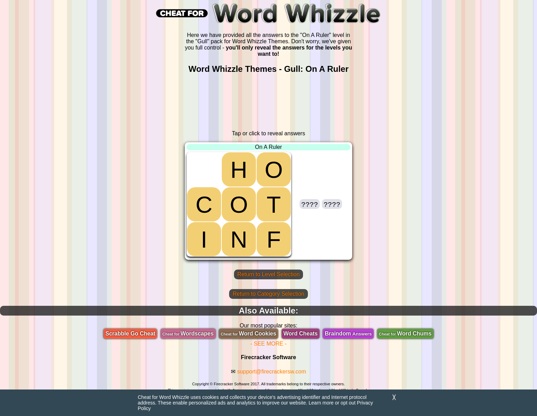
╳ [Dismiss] (394, 397)
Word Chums (405, 333)
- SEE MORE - (268, 344)
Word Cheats (300, 333)
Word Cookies (248, 333)
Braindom (348, 333)
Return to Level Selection (268, 274)
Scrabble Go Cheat (130, 333)
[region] (268, 102)
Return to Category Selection (268, 294)
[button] (310, 204)
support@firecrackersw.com (271, 372)
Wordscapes (188, 333)
